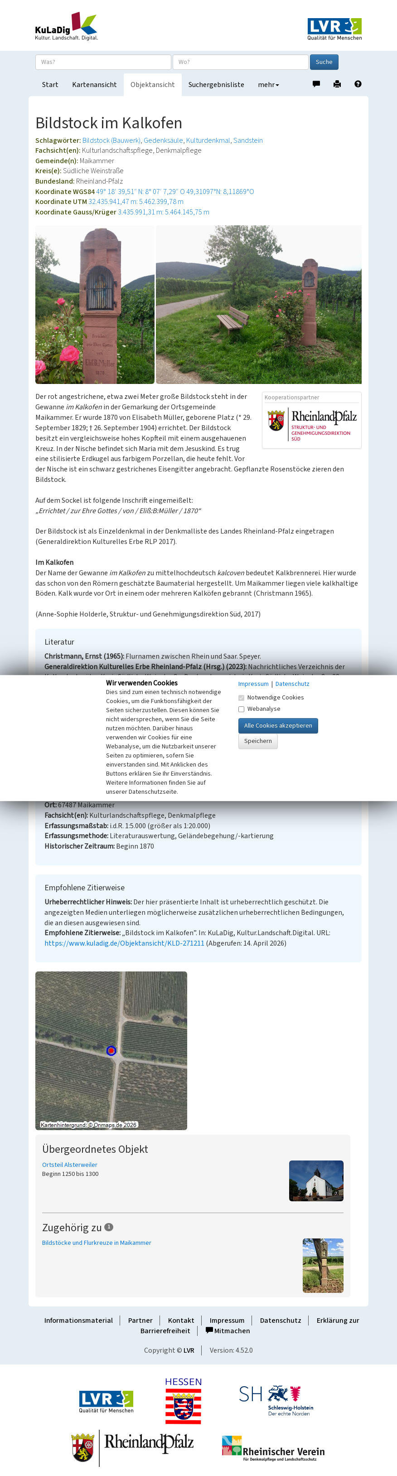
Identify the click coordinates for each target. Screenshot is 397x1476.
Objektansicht (153, 85)
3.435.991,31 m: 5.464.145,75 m (163, 212)
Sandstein (248, 141)
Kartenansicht (94, 85)
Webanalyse (259, 709)
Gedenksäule (163, 141)
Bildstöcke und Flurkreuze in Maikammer (96, 1243)
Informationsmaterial (78, 1320)
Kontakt (181, 1320)
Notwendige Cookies (271, 697)
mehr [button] (268, 85)
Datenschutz (280, 1320)
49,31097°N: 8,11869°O (220, 192)
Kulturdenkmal (208, 141)
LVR (189, 1350)
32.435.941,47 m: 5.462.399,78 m (136, 202)
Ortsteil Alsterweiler (69, 1165)
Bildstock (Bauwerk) (111, 141)
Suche (324, 62)
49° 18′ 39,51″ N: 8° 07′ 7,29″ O (140, 192)
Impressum (227, 1320)
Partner (140, 1320)
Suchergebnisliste (216, 85)
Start (50, 85)
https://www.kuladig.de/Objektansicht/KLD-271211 (124, 943)
